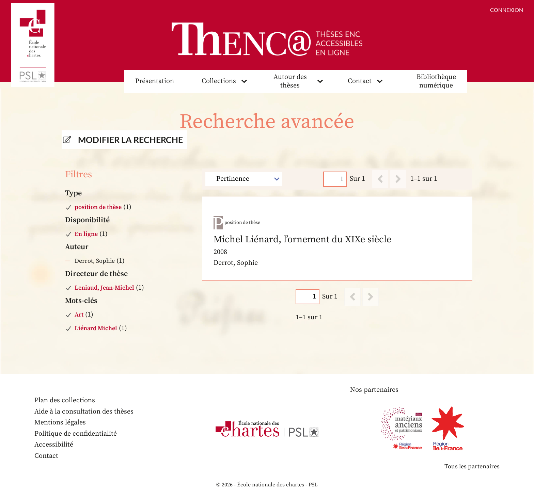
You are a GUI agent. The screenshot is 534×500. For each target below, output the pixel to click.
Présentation (154, 81)
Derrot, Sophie (95, 261)
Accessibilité (53, 444)
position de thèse (98, 207)
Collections (219, 81)
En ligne (86, 234)
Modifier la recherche (130, 139)
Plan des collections (64, 400)
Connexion (506, 9)
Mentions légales (60, 422)
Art (79, 315)
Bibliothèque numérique (436, 81)
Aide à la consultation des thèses (84, 411)
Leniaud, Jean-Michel (104, 288)
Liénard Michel (96, 328)
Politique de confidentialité (75, 434)
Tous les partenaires (472, 466)
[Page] (335, 179)
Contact (360, 81)
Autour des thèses (290, 81)
